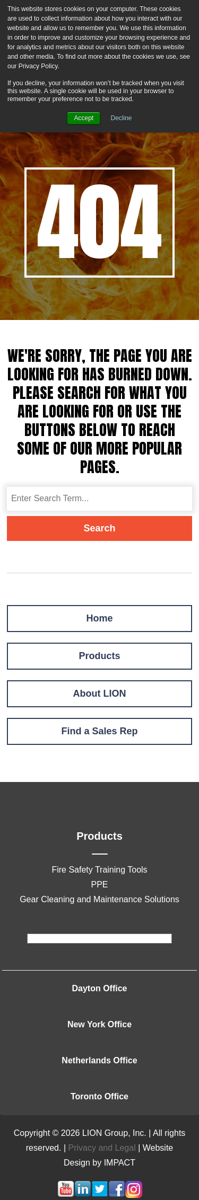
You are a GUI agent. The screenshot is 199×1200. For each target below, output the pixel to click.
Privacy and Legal (102, 1147)
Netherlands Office (99, 1060)
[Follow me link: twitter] (99, 1194)
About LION (99, 693)
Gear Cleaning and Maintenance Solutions (99, 899)
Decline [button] (121, 118)
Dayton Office (99, 988)
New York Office (99, 1024)
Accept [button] (83, 118)
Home (99, 618)
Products (99, 656)
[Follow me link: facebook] (116, 1194)
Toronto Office (99, 1096)
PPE (99, 884)
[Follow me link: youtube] (65, 1194)
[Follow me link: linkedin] (82, 1194)
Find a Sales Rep (99, 731)
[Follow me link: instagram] (133, 1194)
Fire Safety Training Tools (99, 869)
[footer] (99, 939)
